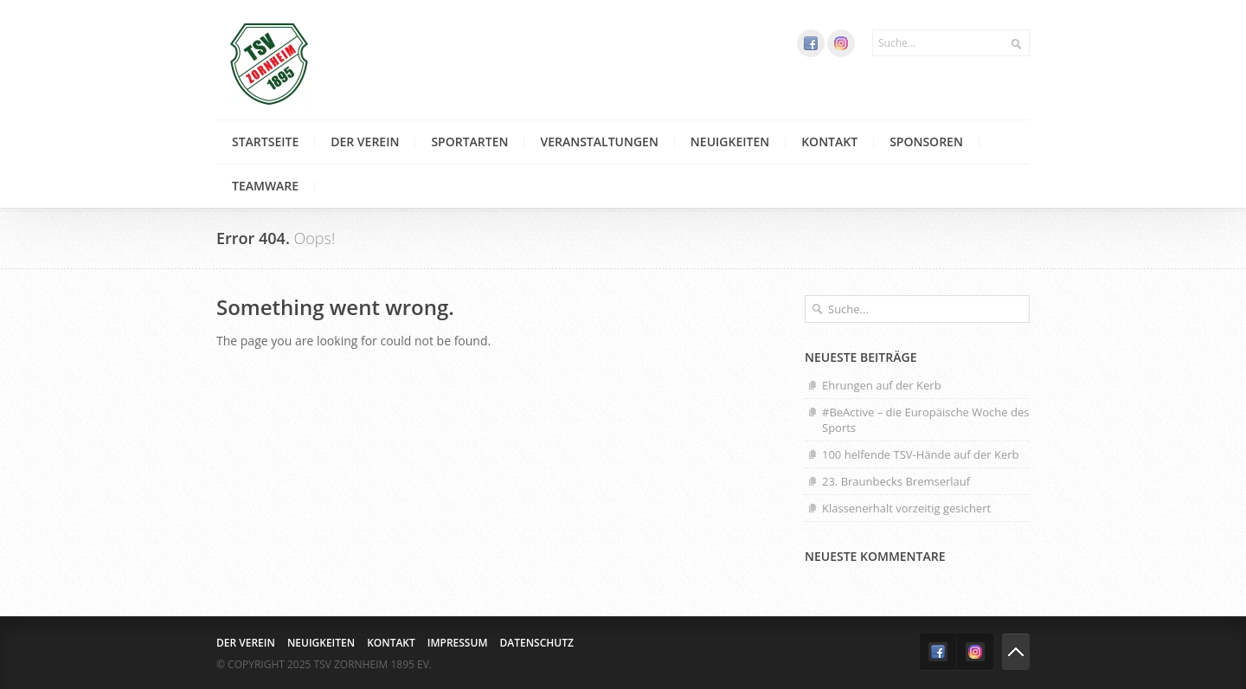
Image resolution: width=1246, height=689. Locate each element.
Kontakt (829, 141)
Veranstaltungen (599, 141)
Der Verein (365, 141)
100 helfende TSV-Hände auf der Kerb (920, 454)
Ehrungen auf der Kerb (881, 385)
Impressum (457, 642)
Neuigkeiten (729, 141)
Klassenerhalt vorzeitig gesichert (906, 508)
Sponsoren (926, 141)
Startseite (265, 141)
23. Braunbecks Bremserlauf (896, 481)
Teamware (265, 185)
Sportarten (469, 141)
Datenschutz (536, 642)
